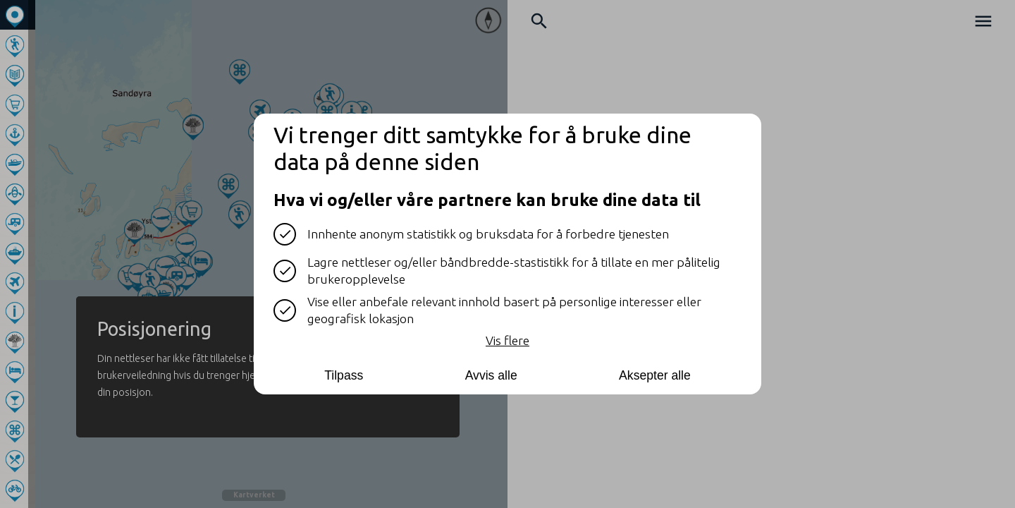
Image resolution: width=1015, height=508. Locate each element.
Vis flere (507, 340)
